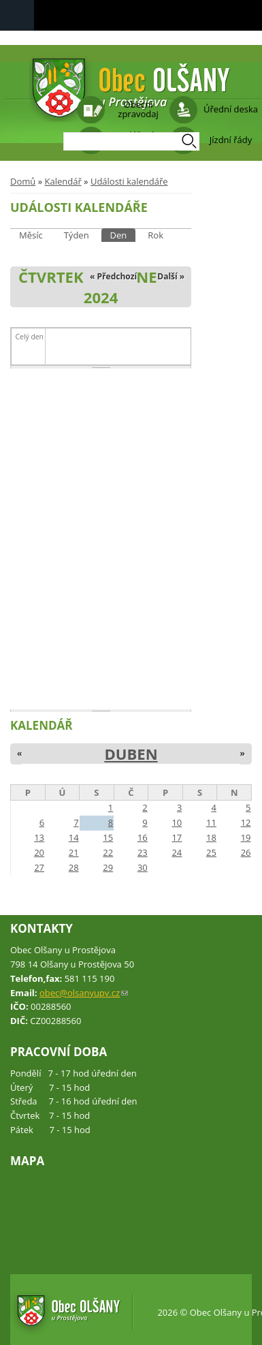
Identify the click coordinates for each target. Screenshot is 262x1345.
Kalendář (62, 181)
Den (123, 234)
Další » (170, 276)
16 (142, 837)
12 (246, 822)
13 (39, 837)
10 (176, 822)
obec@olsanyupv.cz (83, 993)
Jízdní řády (231, 140)
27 (39, 867)
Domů (22, 181)
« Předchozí (113, 276)
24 (176, 852)
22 (108, 852)
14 (74, 837)
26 (246, 852)
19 (246, 837)
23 (142, 852)
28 (74, 867)
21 (74, 852)
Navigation (17, 15)
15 (108, 837)
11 (211, 822)
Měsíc (31, 235)
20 (39, 852)
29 (108, 867)
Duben (130, 753)
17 (176, 837)
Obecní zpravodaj (138, 109)
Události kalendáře (129, 181)
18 (211, 837)
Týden (76, 235)
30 (142, 867)
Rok (155, 235)
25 (211, 852)
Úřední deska (230, 109)
